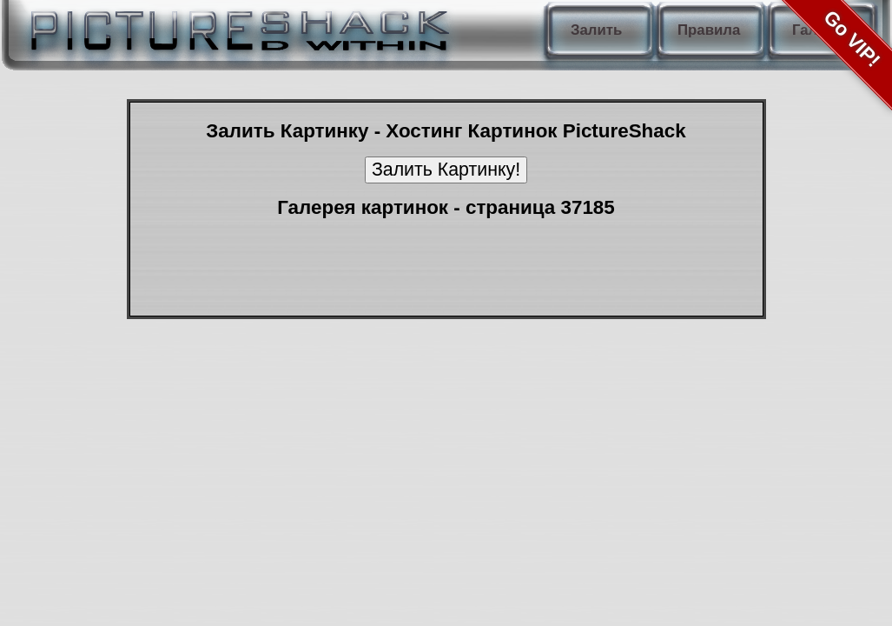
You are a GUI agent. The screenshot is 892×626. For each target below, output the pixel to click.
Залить (596, 30)
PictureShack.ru (236, 26)
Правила (708, 30)
